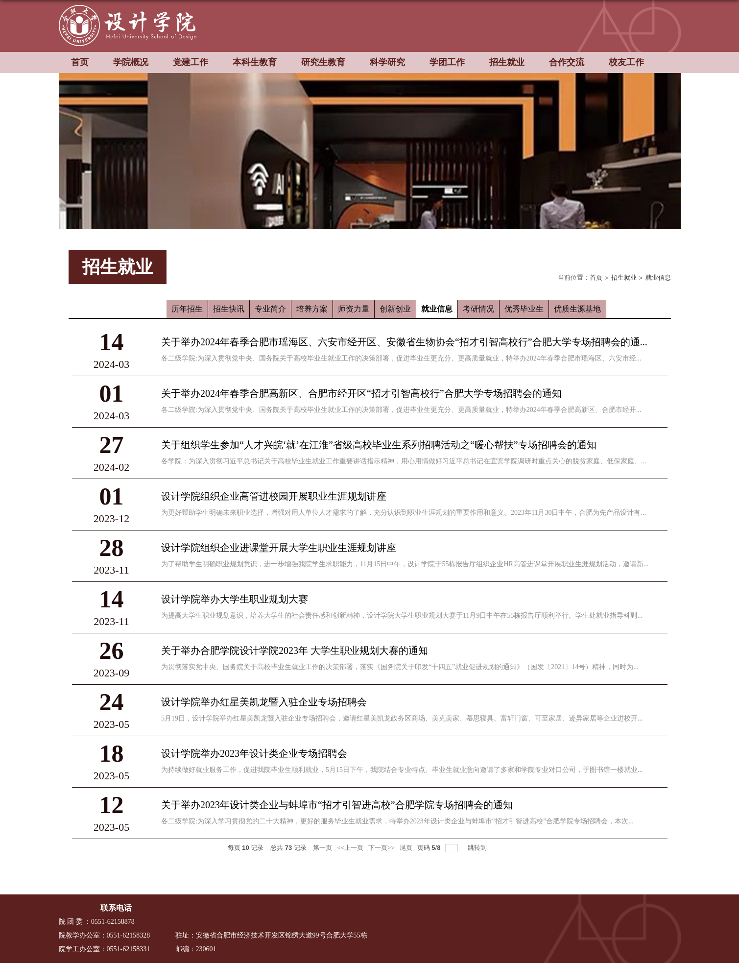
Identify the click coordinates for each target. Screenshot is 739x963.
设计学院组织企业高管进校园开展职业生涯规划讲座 (273, 496)
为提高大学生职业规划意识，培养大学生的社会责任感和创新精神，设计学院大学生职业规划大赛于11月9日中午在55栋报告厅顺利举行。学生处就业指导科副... (402, 615)
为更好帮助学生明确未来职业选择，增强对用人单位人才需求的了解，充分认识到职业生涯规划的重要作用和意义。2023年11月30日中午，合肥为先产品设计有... (403, 512)
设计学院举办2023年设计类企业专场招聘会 (254, 753)
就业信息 (658, 277)
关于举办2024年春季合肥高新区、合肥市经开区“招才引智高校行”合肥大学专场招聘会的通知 (361, 393)
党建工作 (190, 62)
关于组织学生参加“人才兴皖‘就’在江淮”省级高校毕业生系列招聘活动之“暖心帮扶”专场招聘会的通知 (378, 444)
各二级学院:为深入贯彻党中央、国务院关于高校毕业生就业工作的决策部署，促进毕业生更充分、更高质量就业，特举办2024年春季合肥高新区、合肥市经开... (401, 409)
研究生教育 (323, 62)
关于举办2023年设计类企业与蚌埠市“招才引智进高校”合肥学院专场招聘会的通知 (337, 804)
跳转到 (478, 847)
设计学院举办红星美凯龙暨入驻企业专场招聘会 (264, 702)
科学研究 (387, 62)
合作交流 (566, 62)
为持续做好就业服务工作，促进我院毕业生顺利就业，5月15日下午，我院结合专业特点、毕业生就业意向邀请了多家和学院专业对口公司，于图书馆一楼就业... (402, 769)
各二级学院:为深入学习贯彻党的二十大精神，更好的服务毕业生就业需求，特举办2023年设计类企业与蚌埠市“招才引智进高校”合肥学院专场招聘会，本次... (397, 821)
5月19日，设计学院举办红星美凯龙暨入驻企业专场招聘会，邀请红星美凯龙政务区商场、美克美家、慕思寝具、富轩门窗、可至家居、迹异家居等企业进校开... (402, 718)
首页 (80, 62)
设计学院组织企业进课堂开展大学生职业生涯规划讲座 (278, 547)
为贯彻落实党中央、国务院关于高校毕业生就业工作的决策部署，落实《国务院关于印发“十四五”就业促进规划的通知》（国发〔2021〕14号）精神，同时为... (400, 667)
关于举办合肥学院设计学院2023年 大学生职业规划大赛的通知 (294, 650)
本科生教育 (255, 62)
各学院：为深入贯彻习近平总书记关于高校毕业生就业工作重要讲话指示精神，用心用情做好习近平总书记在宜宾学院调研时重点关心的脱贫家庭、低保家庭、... (403, 461)
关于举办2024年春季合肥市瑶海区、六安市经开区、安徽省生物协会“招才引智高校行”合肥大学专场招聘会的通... (404, 342)
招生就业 (506, 62)
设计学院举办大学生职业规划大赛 (234, 599)
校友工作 (626, 62)
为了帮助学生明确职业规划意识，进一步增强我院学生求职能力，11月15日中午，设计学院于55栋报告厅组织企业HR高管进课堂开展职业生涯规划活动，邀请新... (404, 564)
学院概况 (130, 62)
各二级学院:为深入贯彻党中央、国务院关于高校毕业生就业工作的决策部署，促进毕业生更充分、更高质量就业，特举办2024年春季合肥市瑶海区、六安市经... (401, 358)
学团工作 (447, 62)
